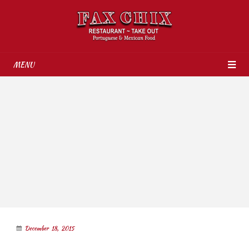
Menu (23, 64)
